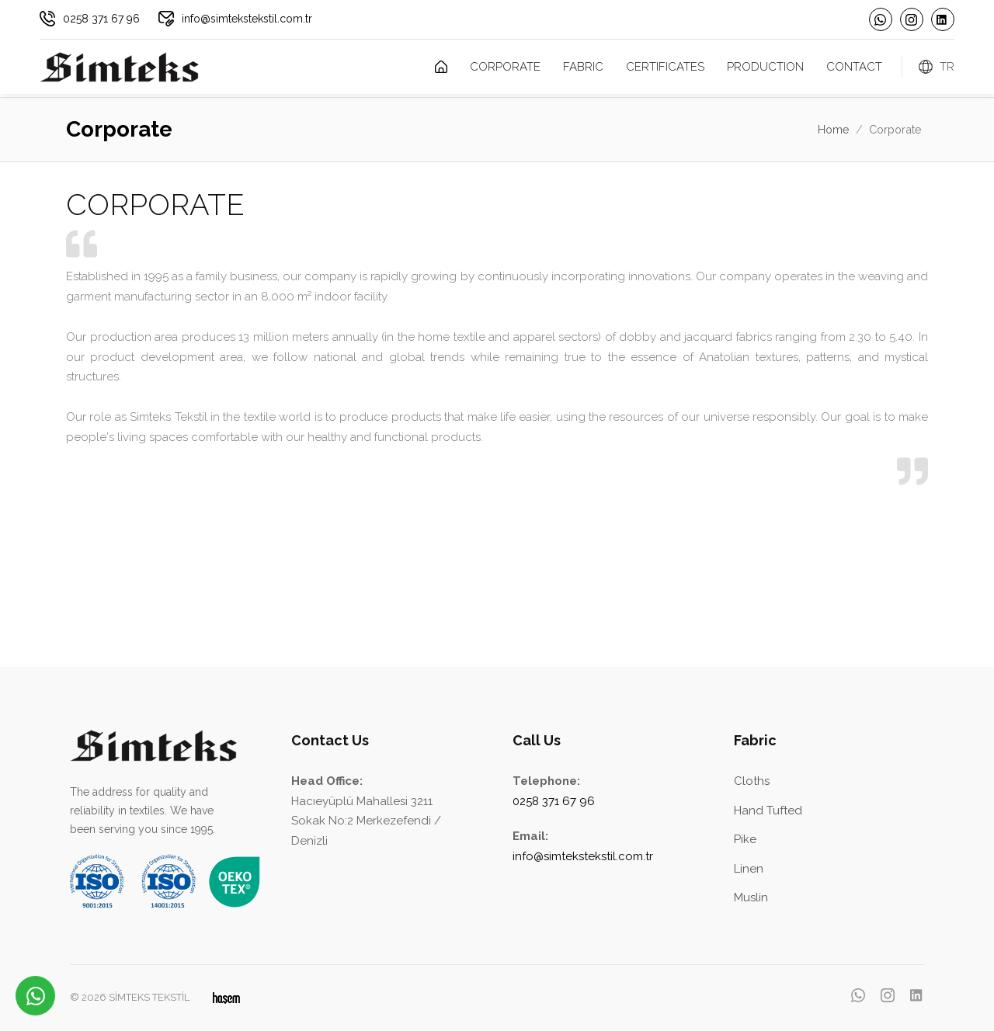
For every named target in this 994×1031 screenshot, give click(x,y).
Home (834, 129)
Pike (745, 839)
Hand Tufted (768, 811)
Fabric (583, 67)
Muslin (751, 897)
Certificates (665, 67)
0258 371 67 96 (101, 18)
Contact (854, 67)
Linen (748, 869)
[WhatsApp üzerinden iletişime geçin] (35, 995)
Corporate (505, 67)
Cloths (752, 781)
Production (765, 67)
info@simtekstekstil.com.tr (247, 18)
